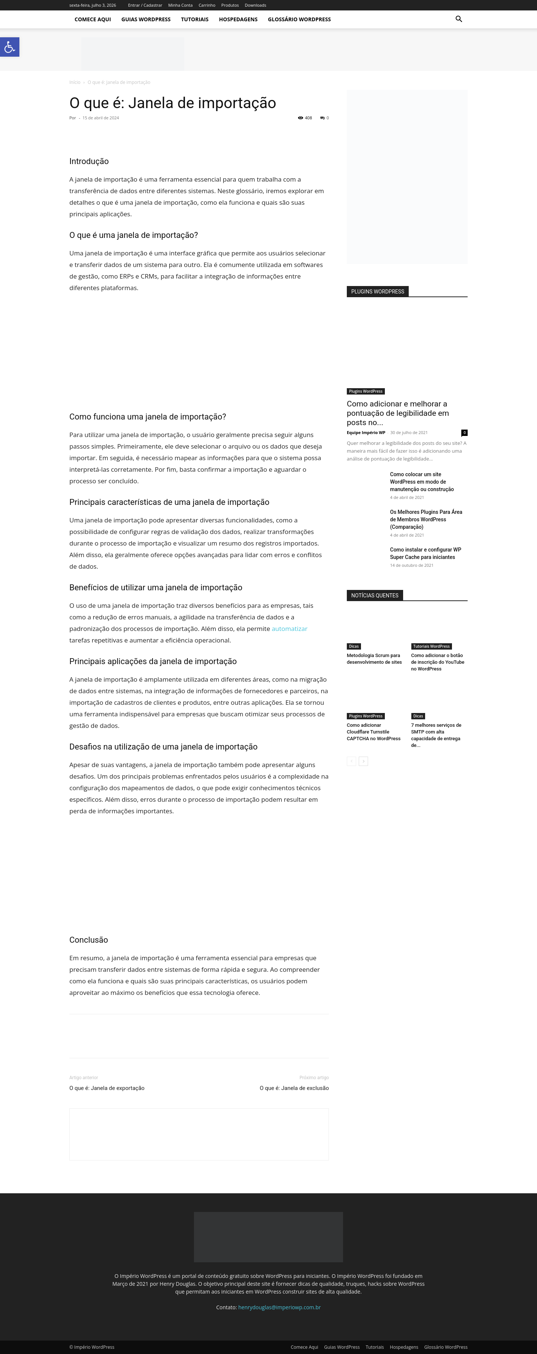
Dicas (354, 646)
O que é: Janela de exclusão (294, 1088)
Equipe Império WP (366, 432)
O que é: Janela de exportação (107, 1088)
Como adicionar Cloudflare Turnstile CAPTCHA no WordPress (374, 731)
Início (75, 82)
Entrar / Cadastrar (145, 5)
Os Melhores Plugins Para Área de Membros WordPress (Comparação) (426, 519)
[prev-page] (351, 761)
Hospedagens (238, 19)
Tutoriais (194, 19)
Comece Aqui (93, 19)
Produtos (230, 5)
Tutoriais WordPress (432, 646)
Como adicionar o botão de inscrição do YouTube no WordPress (438, 662)
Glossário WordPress (299, 19)
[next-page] (363, 761)
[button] (459, 19)
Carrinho (207, 5)
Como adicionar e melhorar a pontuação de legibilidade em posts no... (398, 413)
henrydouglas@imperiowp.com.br (279, 1307)
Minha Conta (180, 5)
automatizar (290, 628)
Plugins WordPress (366, 391)
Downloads (255, 5)
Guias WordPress (146, 19)
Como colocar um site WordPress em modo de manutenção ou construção (422, 481)
